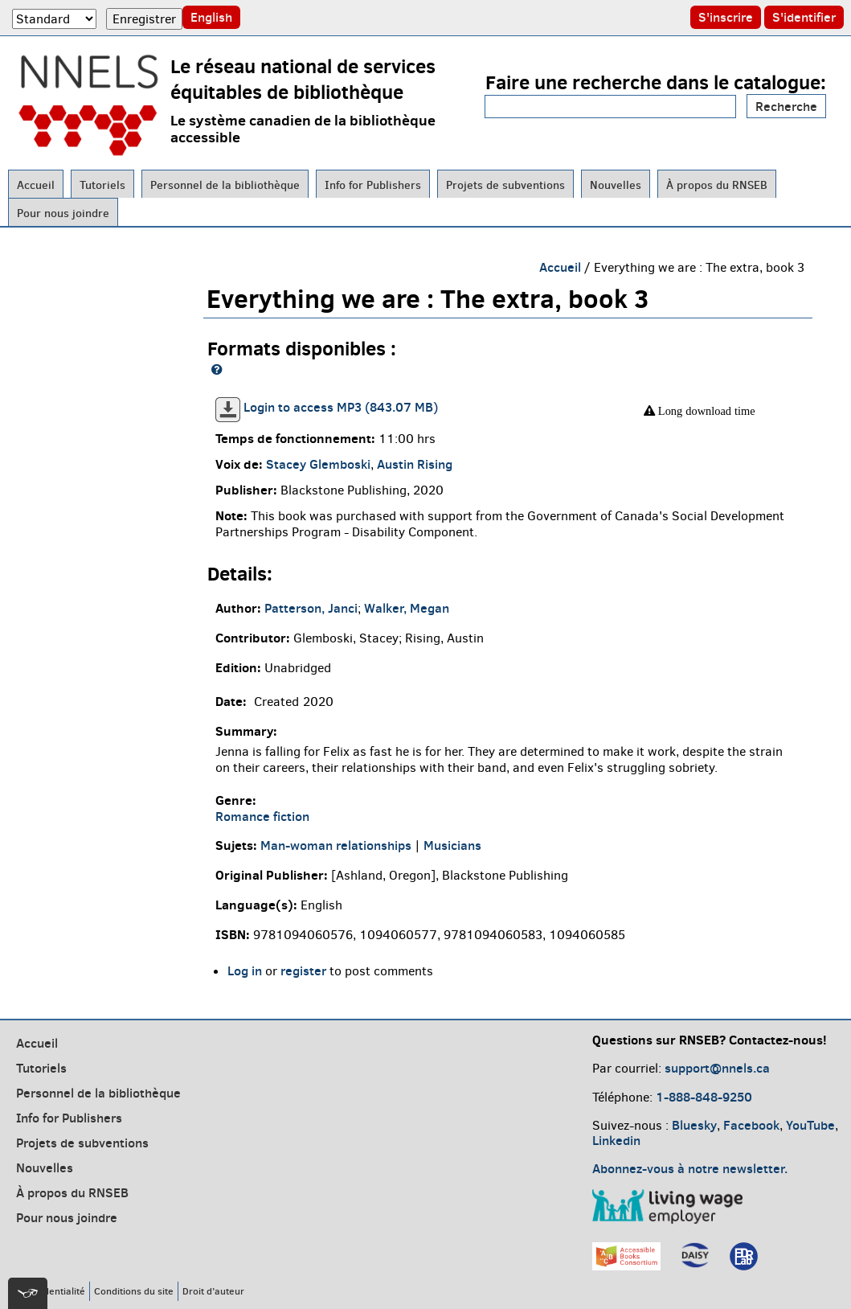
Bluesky (694, 1125)
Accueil (36, 185)
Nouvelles (615, 185)
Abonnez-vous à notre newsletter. (690, 1168)
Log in (244, 970)
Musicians (452, 845)
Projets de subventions (505, 185)
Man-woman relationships (335, 845)
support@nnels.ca (717, 1068)
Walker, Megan (406, 608)
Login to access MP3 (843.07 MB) (340, 407)
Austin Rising (414, 464)
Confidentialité (52, 1291)
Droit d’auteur (213, 1291)
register (303, 970)
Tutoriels (102, 185)
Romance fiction (262, 816)
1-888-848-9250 (704, 1097)
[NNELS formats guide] (217, 369)
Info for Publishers (373, 185)
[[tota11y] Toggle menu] (27, 1293)
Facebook (751, 1125)
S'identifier (804, 17)
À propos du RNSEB (716, 185)
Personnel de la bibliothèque (225, 185)
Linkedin (616, 1140)
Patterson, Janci (311, 608)
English (211, 17)
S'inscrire (725, 17)
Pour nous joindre (63, 213)
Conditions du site (134, 1291)
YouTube (810, 1125)
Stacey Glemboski (318, 464)
